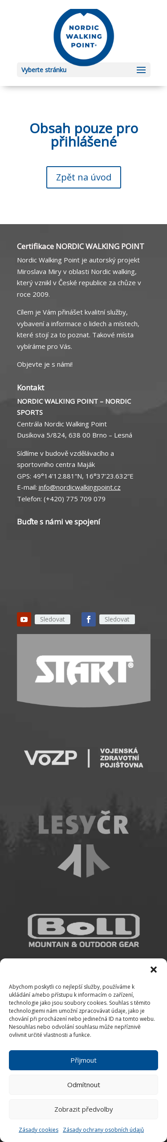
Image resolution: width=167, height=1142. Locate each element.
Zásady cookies (38, 1130)
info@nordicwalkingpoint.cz (80, 487)
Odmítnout (83, 1084)
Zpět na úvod (83, 177)
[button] (153, 969)
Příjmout (83, 1060)
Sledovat (52, 619)
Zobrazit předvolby (83, 1109)
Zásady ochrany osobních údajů (103, 1130)
